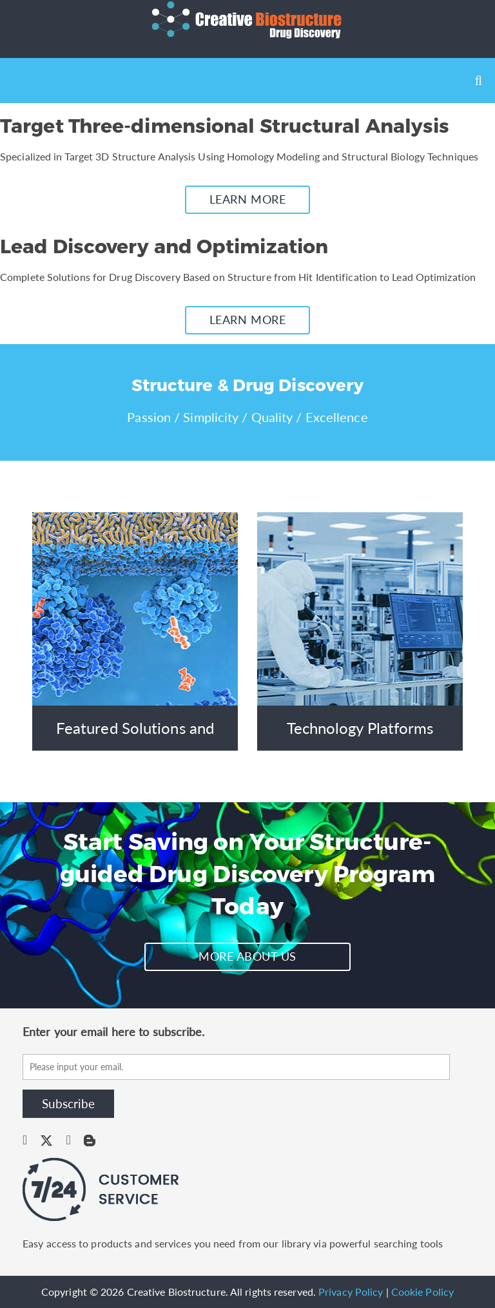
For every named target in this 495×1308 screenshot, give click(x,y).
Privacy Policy (350, 1291)
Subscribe (68, 1103)
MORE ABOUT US (247, 956)
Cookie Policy (422, 1291)
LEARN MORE (247, 199)
